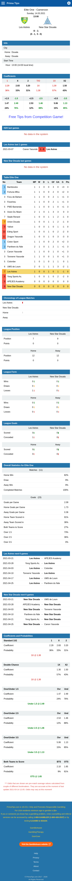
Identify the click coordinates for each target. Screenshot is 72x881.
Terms (36, 862)
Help (36, 853)
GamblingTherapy (36, 832)
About (35, 866)
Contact (36, 871)
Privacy (36, 858)
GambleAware (36, 828)
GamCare (36, 836)
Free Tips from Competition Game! (36, 117)
